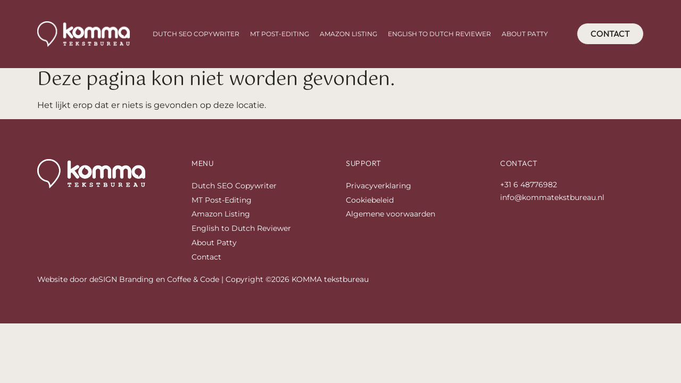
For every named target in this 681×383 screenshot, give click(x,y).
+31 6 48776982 (528, 188)
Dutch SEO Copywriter (196, 34)
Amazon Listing (348, 34)
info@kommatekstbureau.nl (552, 200)
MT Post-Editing (279, 34)
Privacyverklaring (378, 189)
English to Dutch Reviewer (439, 34)
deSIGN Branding (121, 282)
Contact (206, 260)
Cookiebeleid (370, 203)
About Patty (525, 34)
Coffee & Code (193, 282)
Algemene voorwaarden (390, 217)
